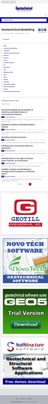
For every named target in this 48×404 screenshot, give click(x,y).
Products (6, 79)
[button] (45, 15)
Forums (5, 60)
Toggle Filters (5, 104)
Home (8, 33)
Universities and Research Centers (12, 91)
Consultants (6, 50)
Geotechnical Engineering (16, 401)
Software (6, 89)
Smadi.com (13, 1)
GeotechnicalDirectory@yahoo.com (8, 2)
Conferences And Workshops (10, 48)
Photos (5, 77)
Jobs (5, 69)
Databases (6, 55)
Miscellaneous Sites (8, 72)
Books (12, 33)
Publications (6, 81)
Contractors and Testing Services (11, 53)
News (5, 74)
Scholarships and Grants (9, 84)
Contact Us (22, 398)
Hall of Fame (6, 67)
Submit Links (29, 398)
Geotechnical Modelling (19, 33)
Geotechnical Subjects (9, 62)
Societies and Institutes (9, 86)
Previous (20, 184)
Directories (6, 57)
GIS (4, 65)
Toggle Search (7, 20)
